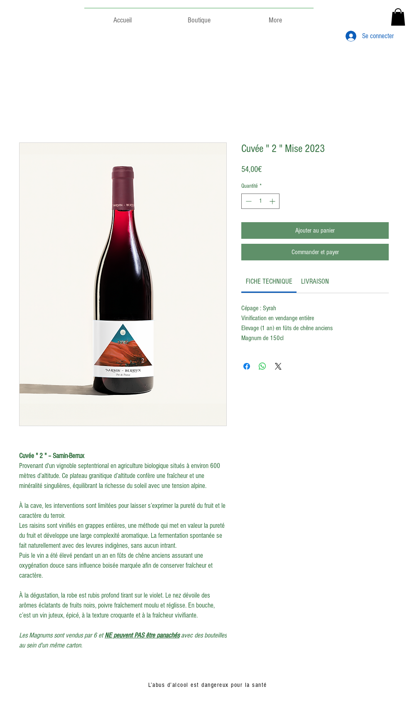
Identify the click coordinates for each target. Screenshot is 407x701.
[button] (398, 17)
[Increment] (273, 201)
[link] (269, 281)
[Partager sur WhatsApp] (262, 366)
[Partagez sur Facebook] (247, 366)
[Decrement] (248, 201)
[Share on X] (278, 366)
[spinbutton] (260, 201)
